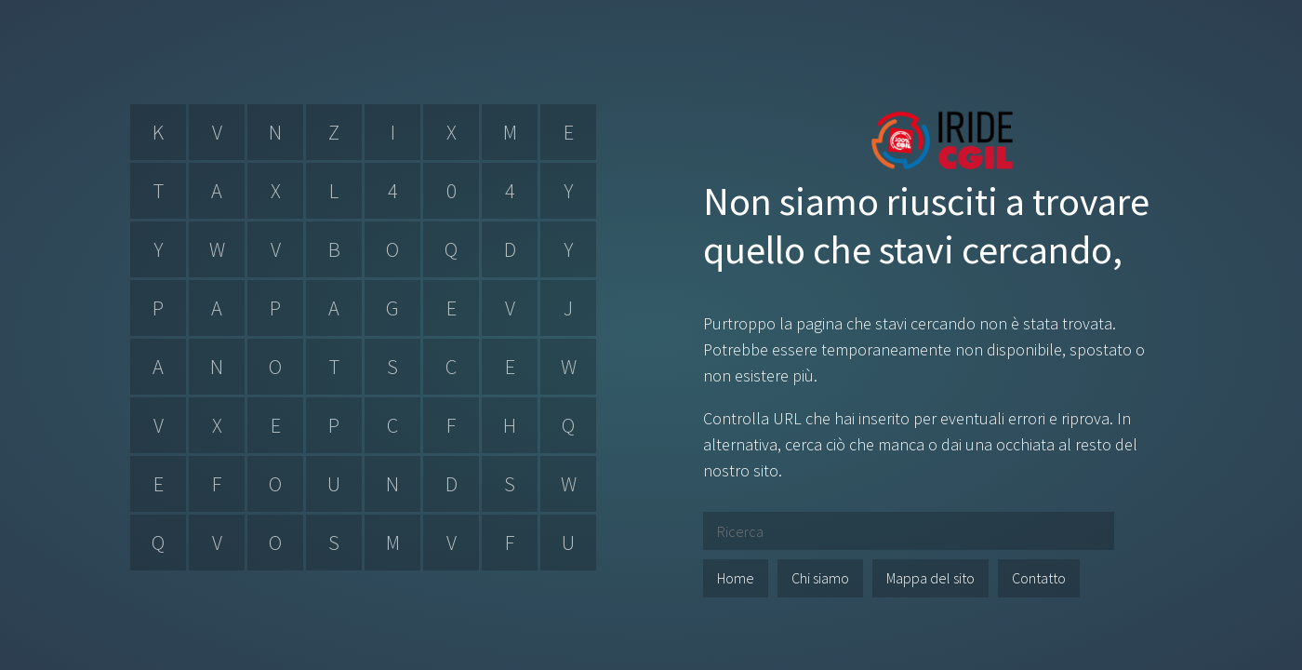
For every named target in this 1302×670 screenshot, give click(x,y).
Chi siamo (820, 578)
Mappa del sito (930, 578)
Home (735, 578)
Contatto (1039, 578)
